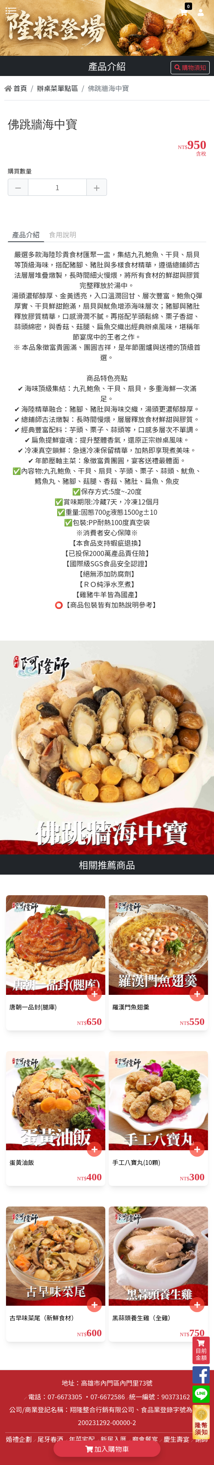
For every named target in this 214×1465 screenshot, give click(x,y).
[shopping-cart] (183, 12)
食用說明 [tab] (62, 234)
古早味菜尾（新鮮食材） (43, 1317)
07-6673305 (65, 1396)
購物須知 (190, 67)
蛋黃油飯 (21, 1162)
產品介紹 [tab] (26, 234)
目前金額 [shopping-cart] (201, 1351)
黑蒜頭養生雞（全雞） (143, 1317)
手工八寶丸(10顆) (136, 1162)
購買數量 (20, 171)
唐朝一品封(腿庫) (33, 1006)
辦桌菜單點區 (57, 88)
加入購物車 (107, 1449)
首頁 (16, 88)
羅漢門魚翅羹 (130, 1006)
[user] (199, 12)
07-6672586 (107, 1396)
